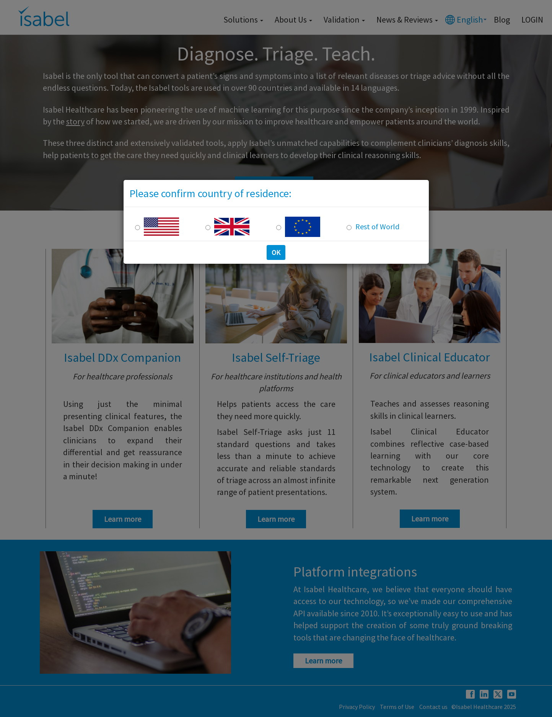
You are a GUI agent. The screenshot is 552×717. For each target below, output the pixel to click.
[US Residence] (137, 227)
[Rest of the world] (349, 227)
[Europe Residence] (278, 227)
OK (276, 252)
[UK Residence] (207, 227)
